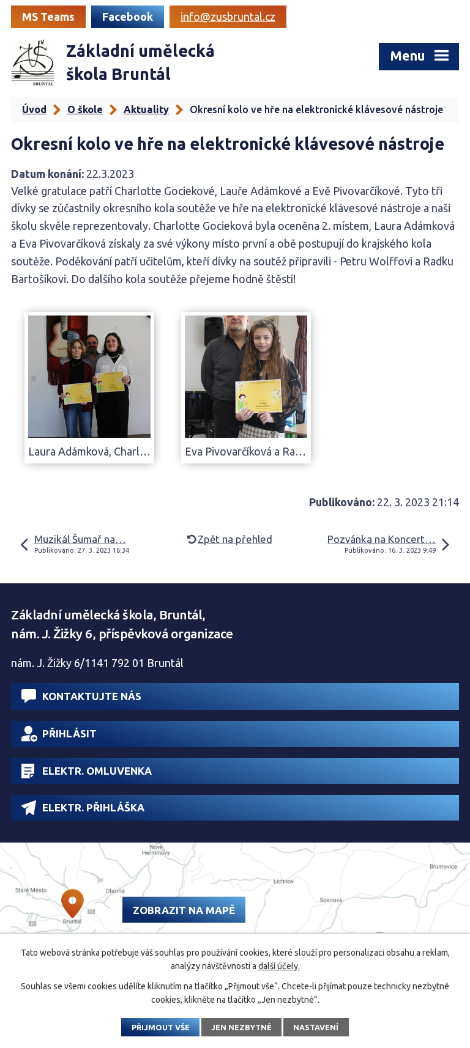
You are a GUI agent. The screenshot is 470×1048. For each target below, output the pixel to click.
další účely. (279, 966)
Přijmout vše (161, 1027)
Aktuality (146, 109)
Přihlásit (59, 734)
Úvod (34, 109)
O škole (85, 109)
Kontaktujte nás (81, 696)
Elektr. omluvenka (86, 771)
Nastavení (315, 1027)
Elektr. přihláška (82, 807)
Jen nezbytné (241, 1027)
